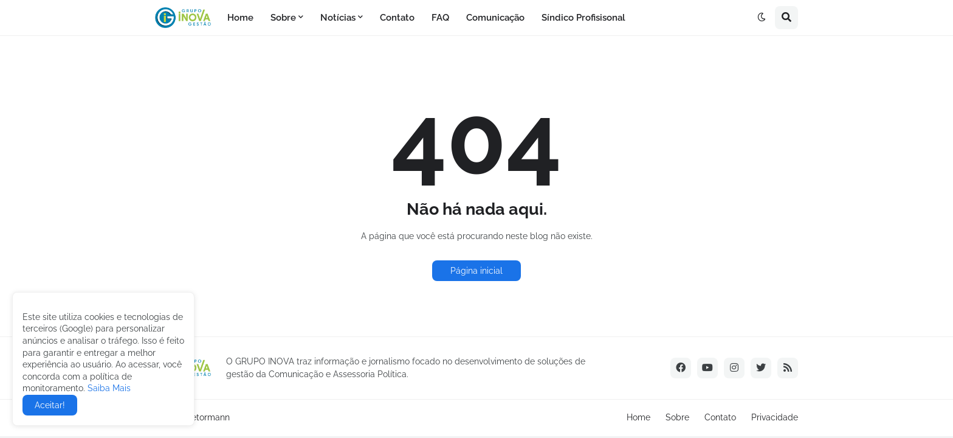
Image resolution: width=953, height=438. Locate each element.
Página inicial (476, 271)
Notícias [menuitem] (338, 17)
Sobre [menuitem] (283, 17)
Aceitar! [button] (50, 405)
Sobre (677, 417)
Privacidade (774, 417)
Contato (720, 417)
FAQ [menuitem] (440, 17)
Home (638, 417)
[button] (761, 17)
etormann (210, 417)
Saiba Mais (108, 388)
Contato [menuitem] (397, 17)
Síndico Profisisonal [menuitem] (583, 17)
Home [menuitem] (240, 17)
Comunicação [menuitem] (495, 17)
